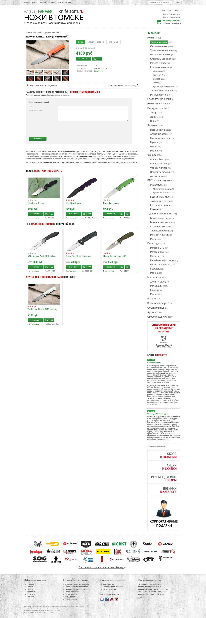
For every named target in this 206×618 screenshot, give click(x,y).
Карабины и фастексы (162, 260)
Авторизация (107, 584)
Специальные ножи (160, 59)
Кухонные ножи (158, 67)
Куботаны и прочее (160, 205)
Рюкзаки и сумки (159, 235)
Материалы (156, 286)
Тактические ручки (160, 201)
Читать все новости (156, 446)
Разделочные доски (159, 99)
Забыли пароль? (108, 589)
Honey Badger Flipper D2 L (115, 256)
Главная (27, 2)
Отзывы (68, 2)
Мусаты (154, 142)
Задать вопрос (70, 599)
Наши (157, 355)
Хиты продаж (69, 597)
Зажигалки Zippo (157, 303)
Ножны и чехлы (156, 103)
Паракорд (153, 243)
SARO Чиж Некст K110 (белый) (41, 85)
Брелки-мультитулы (160, 197)
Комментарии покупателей (75, 584)
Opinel (156, 83)
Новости (35, 2)
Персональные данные (73, 589)
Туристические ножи (161, 50)
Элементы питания (160, 172)
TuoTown (157, 75)
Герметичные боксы (160, 218)
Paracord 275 (157, 248)
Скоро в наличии (157, 316)
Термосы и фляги (159, 230)
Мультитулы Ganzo (162, 189)
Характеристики (96, 42)
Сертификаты (155, 307)
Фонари (152, 154)
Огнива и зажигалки (160, 226)
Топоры (154, 112)
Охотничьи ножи (159, 46)
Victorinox (157, 71)
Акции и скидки (70, 594)
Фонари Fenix (157, 159)
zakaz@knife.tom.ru (129, 162)
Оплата (43, 2)
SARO (58, 32)
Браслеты (155, 269)
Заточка (152, 125)
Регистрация (167, 11)
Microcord (155, 256)
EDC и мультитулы (158, 180)
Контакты (60, 2)
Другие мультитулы (162, 193)
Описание (113, 42)
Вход (178, 11)
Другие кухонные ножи (163, 86)
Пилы (153, 121)
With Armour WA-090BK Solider (42, 256)
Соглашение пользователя (75, 587)
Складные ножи (159, 42)
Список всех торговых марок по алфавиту (103, 567)
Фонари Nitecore (159, 163)
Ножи (150, 37)
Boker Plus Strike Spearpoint (79, 256)
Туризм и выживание (159, 213)
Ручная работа (158, 95)
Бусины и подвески (160, 264)
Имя (30, 106)
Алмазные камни (159, 134)
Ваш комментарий (35, 110)
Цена (80, 42)
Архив (150, 312)
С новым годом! (154, 363)
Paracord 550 (157, 252)
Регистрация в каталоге (111, 587)
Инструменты (155, 108)
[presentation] (107, 129)
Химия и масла (158, 282)
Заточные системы (160, 138)
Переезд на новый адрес (158, 414)
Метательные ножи (160, 54)
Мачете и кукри (158, 63)
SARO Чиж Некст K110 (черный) (124, 85)
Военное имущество (161, 222)
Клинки (154, 290)
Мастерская (154, 277)
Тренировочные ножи (161, 90)
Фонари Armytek (158, 168)
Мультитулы (156, 185)
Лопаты (154, 117)
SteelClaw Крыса (36, 203)
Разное (154, 150)
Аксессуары (156, 176)
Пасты (153, 146)
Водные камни (158, 130)
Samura (156, 79)
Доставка (51, 2)
